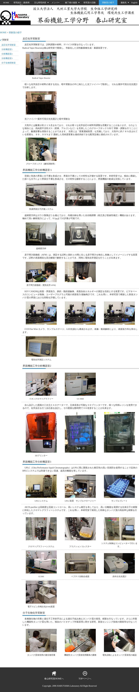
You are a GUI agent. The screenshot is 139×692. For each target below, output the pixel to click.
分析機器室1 (7, 49)
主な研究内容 (40, 2)
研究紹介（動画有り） (22, 3)
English (134, 2)
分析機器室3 (7, 58)
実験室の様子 (108, 2)
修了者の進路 (71, 2)
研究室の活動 (90, 2)
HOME (6, 2)
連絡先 (124, 2)
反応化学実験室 (9, 45)
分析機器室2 (7, 54)
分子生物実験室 (9, 63)
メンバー (56, 2)
